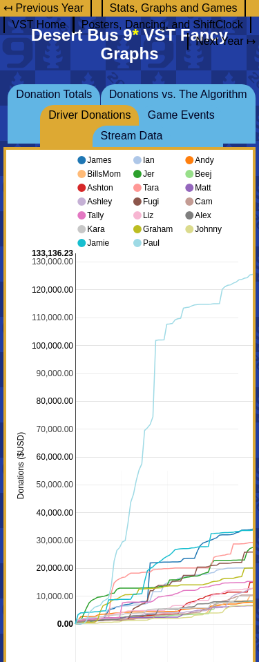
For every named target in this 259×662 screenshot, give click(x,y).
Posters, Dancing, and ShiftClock (162, 24)
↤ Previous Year (43, 8)
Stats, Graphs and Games (174, 8)
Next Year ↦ (225, 41)
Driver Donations (89, 115)
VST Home (39, 24)
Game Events (181, 115)
